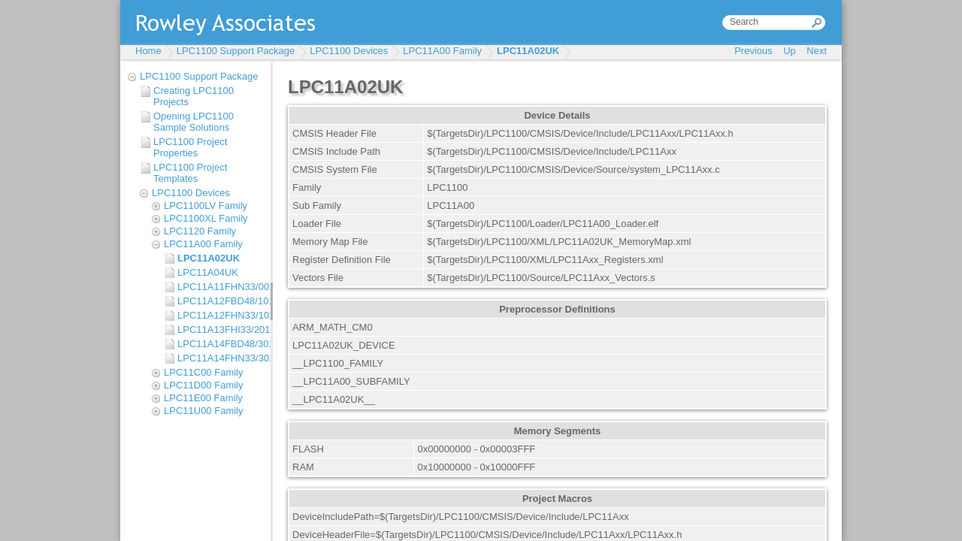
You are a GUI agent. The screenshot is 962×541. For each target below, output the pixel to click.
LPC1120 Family (200, 231)
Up (789, 50)
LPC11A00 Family (442, 50)
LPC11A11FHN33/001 (220, 286)
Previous (753, 50)
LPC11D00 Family (204, 385)
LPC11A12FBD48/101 (220, 301)
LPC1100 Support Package (236, 50)
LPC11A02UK (528, 50)
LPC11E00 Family (203, 397)
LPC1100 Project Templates (190, 173)
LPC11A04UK (207, 272)
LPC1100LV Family (205, 205)
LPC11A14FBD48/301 (220, 343)
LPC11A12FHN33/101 (220, 315)
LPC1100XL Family (206, 218)
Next (816, 50)
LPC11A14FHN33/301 (220, 358)
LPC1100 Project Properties (190, 147)
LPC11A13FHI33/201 (220, 329)
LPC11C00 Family (204, 372)
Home (148, 50)
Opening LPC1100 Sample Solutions (193, 121)
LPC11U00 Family (204, 410)
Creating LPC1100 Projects (193, 96)
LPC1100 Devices (349, 50)
